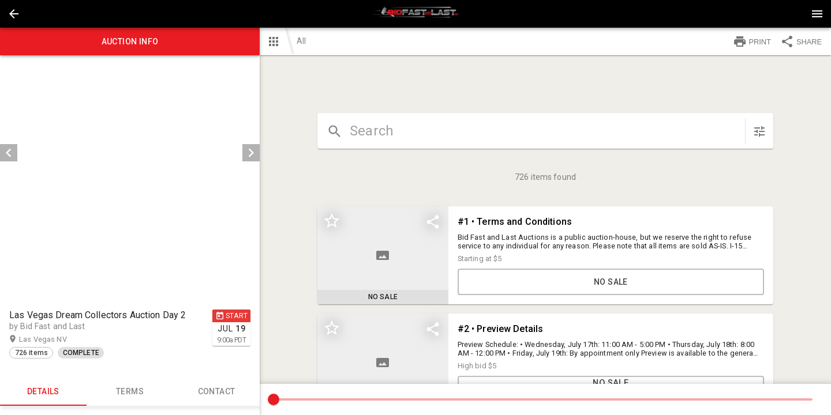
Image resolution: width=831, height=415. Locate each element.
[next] (251, 152)
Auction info (130, 41)
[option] (130, 152)
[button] (14, 14)
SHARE (801, 41)
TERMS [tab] (130, 392)
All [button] (301, 41)
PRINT (752, 41)
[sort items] (759, 131)
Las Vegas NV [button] (54, 339)
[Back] (14, 14)
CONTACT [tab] (216, 392)
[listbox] (130, 152)
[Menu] (817, 14)
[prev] (8, 152)
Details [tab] (43, 392)
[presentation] (415, 13)
